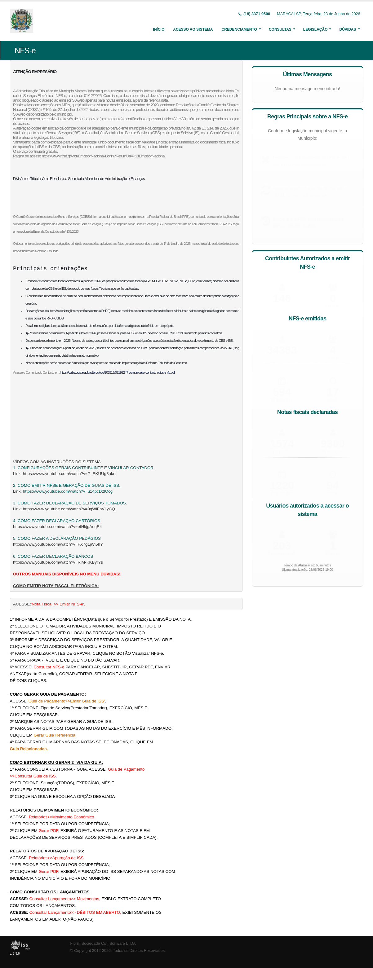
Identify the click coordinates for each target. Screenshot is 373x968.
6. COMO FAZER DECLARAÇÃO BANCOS (53, 556)
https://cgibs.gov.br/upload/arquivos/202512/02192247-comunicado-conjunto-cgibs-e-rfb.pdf (117, 372)
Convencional (282, 553)
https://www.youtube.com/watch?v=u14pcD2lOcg (68, 491)
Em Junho (281, 399)
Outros (332, 357)
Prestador (332, 451)
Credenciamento (239, 29)
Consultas (280, 29)
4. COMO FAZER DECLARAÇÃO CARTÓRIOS (56, 520)
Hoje (332, 399)
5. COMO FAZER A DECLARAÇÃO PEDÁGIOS (57, 538)
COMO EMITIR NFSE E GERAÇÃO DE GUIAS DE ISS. (69, 485)
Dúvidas (347, 29)
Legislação (315, 29)
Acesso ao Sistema (193, 29)
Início (159, 29)
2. (15, 485)
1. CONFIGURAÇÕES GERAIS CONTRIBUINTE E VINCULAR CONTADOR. (84, 467)
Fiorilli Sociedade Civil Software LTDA (103, 943)
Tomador (282, 451)
